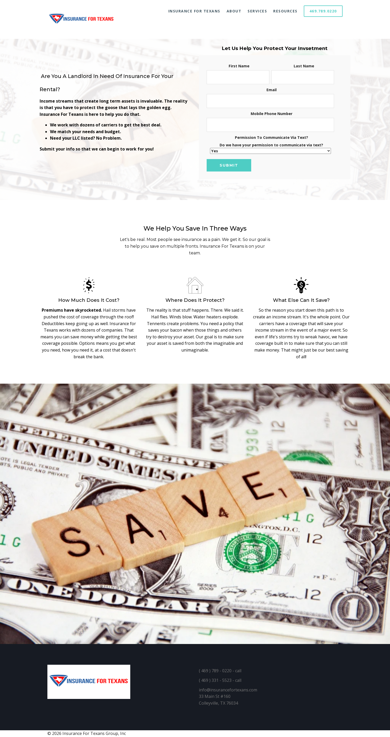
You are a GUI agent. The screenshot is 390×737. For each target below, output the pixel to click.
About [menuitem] (234, 11)
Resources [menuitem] (285, 11)
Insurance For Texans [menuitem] (194, 11)
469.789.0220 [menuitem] (323, 11)
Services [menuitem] (257, 11)
